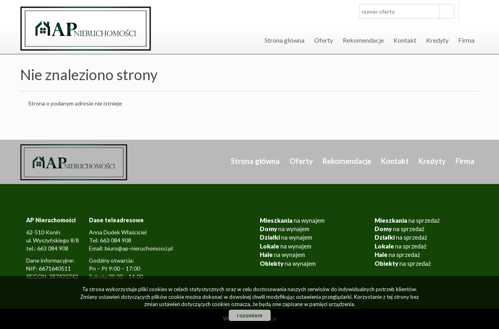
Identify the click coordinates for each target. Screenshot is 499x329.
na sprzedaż (407, 220)
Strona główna (284, 40)
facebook (471, 11)
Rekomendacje (363, 40)
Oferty (323, 40)
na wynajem (292, 220)
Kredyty (437, 40)
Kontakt (404, 40)
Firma (466, 40)
